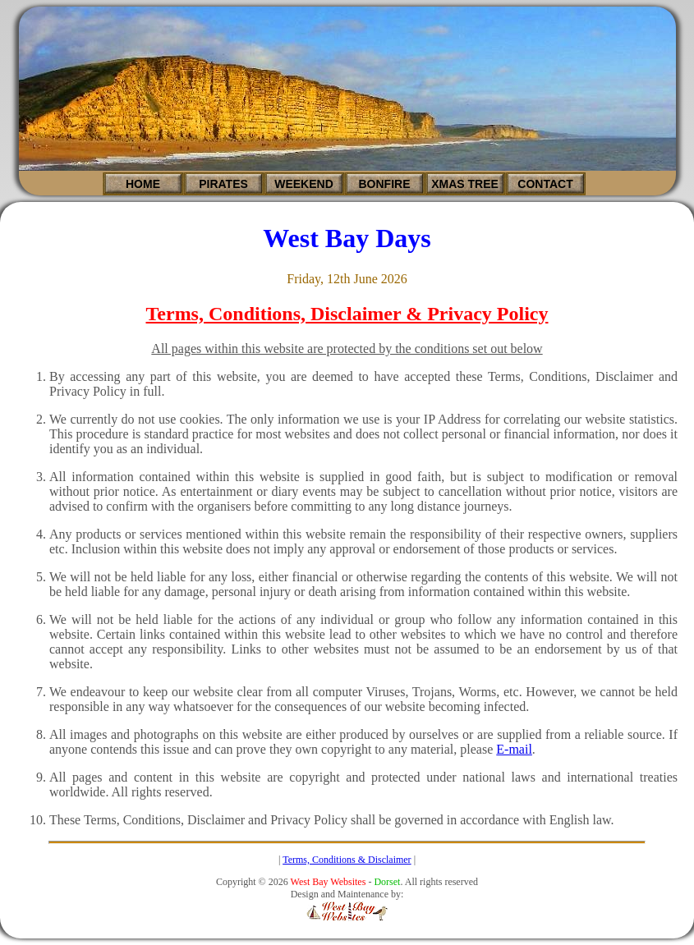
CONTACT (544, 183)
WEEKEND (303, 183)
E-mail (514, 749)
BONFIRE (385, 183)
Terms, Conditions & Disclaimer (347, 859)
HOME (143, 183)
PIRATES (223, 183)
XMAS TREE (465, 183)
